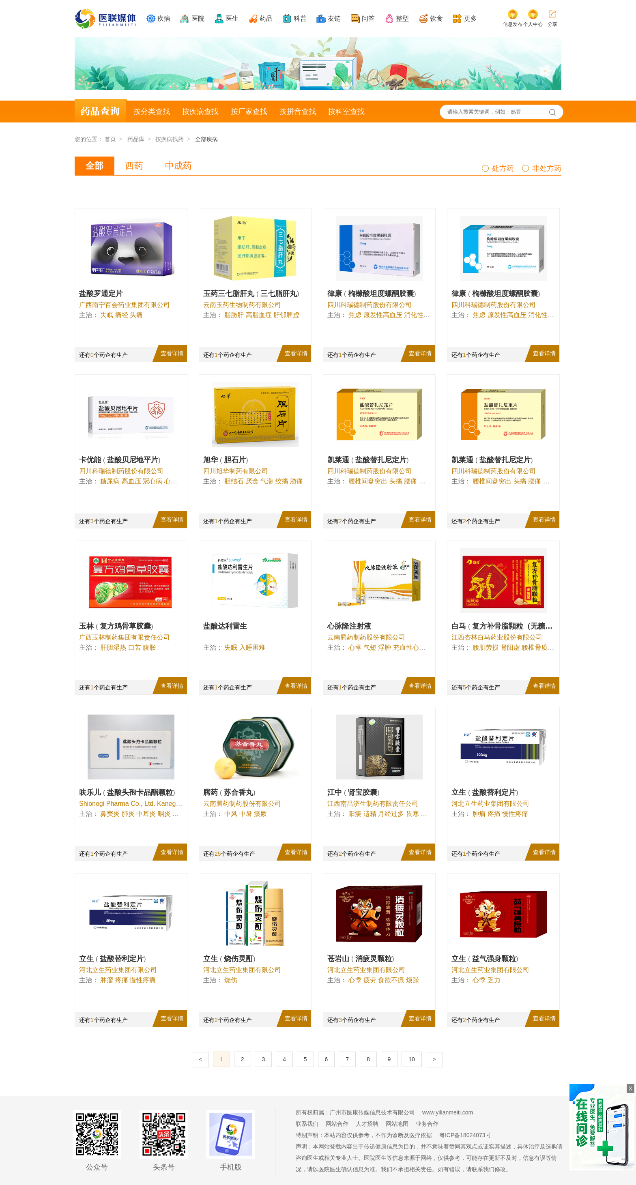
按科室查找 (346, 111)
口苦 (134, 647)
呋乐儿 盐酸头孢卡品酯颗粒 (127, 792)
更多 (470, 18)
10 (411, 1059)
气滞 (266, 481)
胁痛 (296, 481)
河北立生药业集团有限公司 (490, 803)
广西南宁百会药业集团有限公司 (124, 304)
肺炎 (128, 813)
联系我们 (307, 1124)
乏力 (494, 980)
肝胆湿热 (113, 647)
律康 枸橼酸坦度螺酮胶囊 (371, 294)
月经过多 (391, 813)
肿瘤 (479, 813)
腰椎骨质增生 (541, 647)
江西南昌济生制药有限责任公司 (372, 803)
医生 (232, 18)
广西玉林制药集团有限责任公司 (124, 637)
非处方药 (546, 168)
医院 (197, 18)
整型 (402, 18)
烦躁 (412, 980)
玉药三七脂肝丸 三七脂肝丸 (251, 294)
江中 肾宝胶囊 (353, 792)
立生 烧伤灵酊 (229, 959)
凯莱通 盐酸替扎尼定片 (368, 460)
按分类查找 (151, 111)
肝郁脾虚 (286, 314)
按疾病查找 (200, 111)
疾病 (163, 18)
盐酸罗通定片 (101, 294)
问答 (368, 18)
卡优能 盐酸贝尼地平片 (120, 460)
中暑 (245, 813)
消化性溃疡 (420, 314)
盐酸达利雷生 (225, 626)
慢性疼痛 (515, 813)
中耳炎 (146, 813)
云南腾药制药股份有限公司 (366, 637)
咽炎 (164, 813)
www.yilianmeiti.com (447, 1112)
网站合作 (337, 1124)
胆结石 (234, 481)
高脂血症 (259, 314)
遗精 (369, 813)
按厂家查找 (249, 111)
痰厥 (260, 813)
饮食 (436, 18)
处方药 (503, 168)
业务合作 (427, 1124)
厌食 (252, 481)
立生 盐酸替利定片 (484, 792)
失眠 (106, 314)
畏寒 (412, 813)
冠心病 (152, 481)
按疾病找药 (169, 139)
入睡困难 (252, 647)
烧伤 (230, 980)
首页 (110, 139)
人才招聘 (367, 1124)
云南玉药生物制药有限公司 (242, 304)
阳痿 (354, 813)
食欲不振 (391, 980)
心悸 (170, 481)
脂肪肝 (234, 314)
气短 (369, 647)
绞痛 (281, 481)
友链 (334, 18)
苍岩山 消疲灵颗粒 (360, 959)
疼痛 (494, 813)
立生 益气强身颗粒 (484, 959)
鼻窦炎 (110, 813)
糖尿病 (110, 481)
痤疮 (178, 813)
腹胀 (149, 647)
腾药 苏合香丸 (229, 792)
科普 (300, 18)
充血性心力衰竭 (415, 647)
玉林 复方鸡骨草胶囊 (116, 626)
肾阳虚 (510, 647)
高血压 (131, 481)
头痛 (136, 314)
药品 (266, 18)
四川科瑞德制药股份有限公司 (369, 304)
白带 (427, 813)
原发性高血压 (382, 314)
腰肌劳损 (485, 647)
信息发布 (512, 24)
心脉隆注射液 (349, 626)
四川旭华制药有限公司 (235, 471)
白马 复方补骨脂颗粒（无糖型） (506, 626)
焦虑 (354, 314)
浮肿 (384, 647)
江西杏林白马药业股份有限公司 (496, 637)
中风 (230, 813)
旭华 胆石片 (225, 460)
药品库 (135, 139)
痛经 (121, 314)
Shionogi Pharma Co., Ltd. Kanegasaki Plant (143, 803)
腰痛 (410, 481)
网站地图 (397, 1124)
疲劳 (369, 980)
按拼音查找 (297, 111)
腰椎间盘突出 (367, 481)
